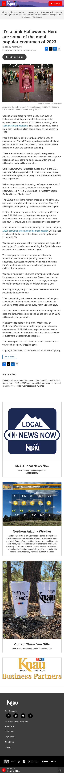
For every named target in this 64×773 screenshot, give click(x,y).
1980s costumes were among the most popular (25, 231)
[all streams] (61, 770)
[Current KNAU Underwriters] (32, 668)
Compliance (9, 742)
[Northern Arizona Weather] (32, 504)
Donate (56, 4)
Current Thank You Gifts (32, 644)
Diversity (8, 747)
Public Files (9, 732)
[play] (3, 770)
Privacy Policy (10, 726)
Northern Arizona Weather (32, 531)
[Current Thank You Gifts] (32, 600)
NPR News (9, 357)
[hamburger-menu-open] (4, 3)
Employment (9, 737)
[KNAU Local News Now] (32, 431)
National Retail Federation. (15, 126)
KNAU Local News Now (32, 466)
